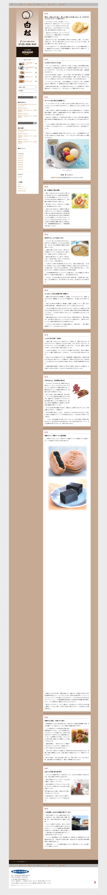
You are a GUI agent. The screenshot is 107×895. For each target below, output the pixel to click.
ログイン (20, 184)
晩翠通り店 (54, 220)
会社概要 (63, 4)
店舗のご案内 (32, 4)
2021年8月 (20, 167)
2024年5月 (20, 160)
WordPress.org (21, 190)
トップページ (15, 4)
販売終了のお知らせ (23, 108)
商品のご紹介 (24, 4)
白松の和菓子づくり (53, 4)
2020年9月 (20, 169)
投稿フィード (21, 186)
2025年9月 (20, 158)
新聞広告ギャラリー (42, 4)
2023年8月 (20, 162)
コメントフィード (22, 188)
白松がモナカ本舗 (27, 22)
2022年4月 (20, 164)
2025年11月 (21, 155)
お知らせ (20, 176)
